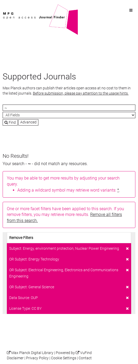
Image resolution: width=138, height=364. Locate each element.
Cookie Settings (63, 358)
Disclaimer (15, 358)
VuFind (11, 7)
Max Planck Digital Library (32, 353)
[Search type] (69, 115)
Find (10, 122)
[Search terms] (69, 108)
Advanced (28, 122)
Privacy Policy (37, 358)
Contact (85, 358)
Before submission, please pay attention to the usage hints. (81, 93)
